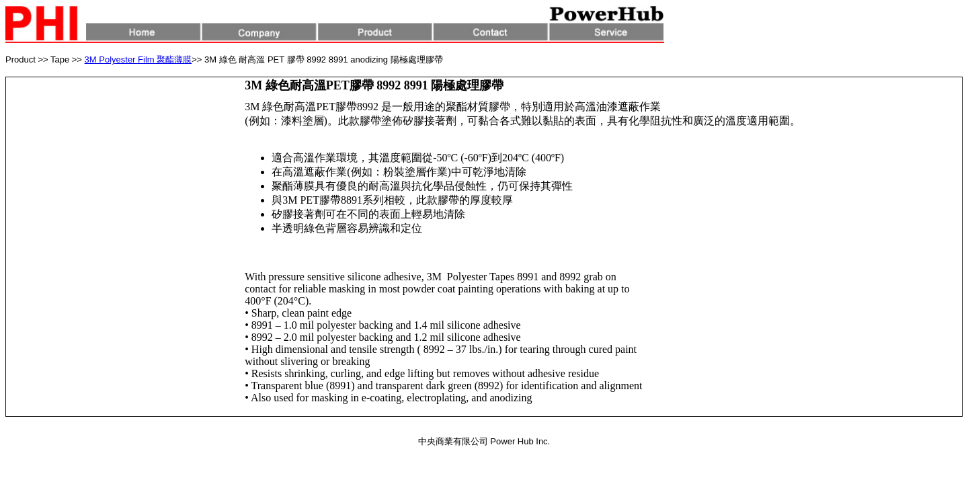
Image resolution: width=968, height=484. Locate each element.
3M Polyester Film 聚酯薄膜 (138, 59)
